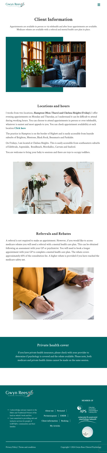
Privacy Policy (11, 447)
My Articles (55, 425)
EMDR (63, 415)
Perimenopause (50, 415)
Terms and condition (27, 447)
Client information (50, 421)
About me (49, 410)
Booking (64, 421)
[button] (99, 4)
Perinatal (61, 410)
